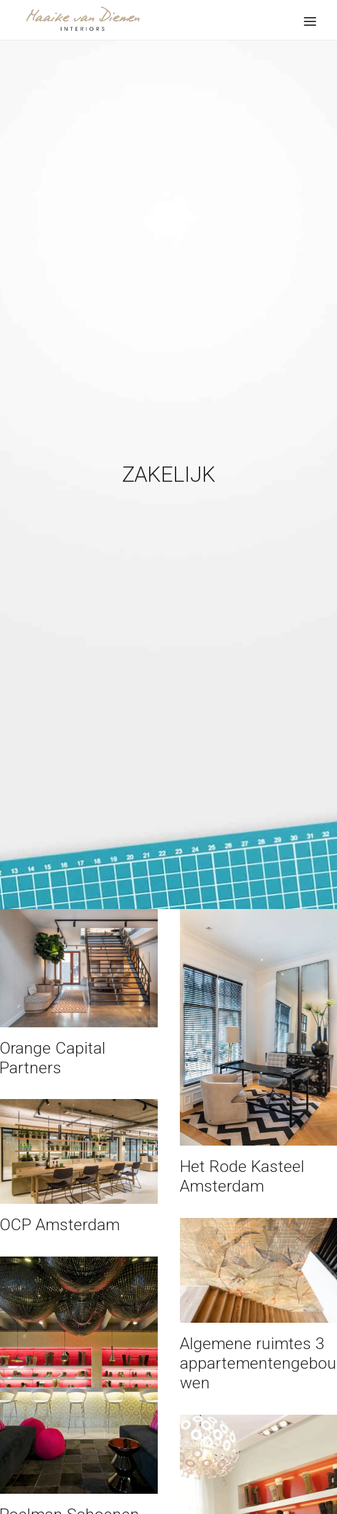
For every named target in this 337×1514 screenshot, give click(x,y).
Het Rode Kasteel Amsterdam (242, 1158)
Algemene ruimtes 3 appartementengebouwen (258, 1345)
